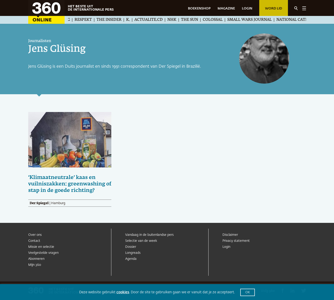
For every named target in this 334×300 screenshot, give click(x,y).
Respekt (87, 20)
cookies (122, 292)
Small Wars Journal (253, 20)
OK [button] (247, 292)
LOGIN (247, 8)
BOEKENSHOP (199, 8)
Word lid (273, 8)
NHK (175, 20)
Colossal (217, 20)
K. (132, 20)
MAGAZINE (226, 8)
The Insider (112, 20)
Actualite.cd (152, 20)
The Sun (193, 20)
